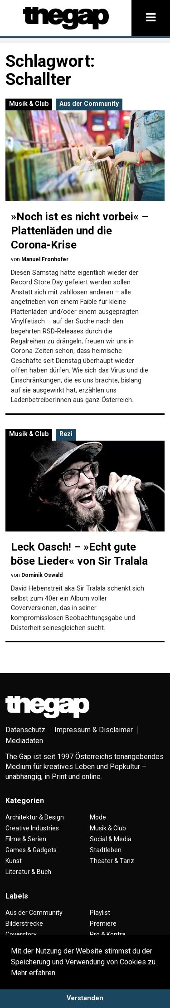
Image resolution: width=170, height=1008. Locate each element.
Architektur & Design (34, 817)
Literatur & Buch (28, 871)
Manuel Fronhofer (44, 259)
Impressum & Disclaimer (93, 729)
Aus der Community (89, 103)
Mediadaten (24, 740)
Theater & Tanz (112, 860)
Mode (98, 817)
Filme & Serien (25, 839)
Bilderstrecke (24, 923)
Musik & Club (29, 103)
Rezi (66, 433)
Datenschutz (25, 729)
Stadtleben (105, 850)
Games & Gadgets (31, 850)
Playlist (100, 912)
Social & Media (110, 839)
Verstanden (85, 998)
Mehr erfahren (33, 972)
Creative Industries (32, 828)
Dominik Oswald (42, 575)
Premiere (103, 923)
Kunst (13, 860)
